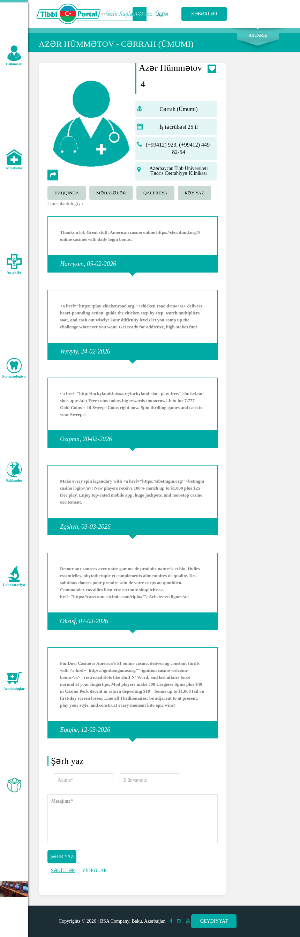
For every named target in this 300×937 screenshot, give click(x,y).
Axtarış (257, 35)
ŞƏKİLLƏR (63, 870)
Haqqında (66, 192)
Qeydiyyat (214, 921)
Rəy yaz (194, 192)
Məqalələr (111, 192)
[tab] (68, 192)
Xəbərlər (204, 13)
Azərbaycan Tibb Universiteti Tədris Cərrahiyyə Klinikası (178, 171)
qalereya (155, 192)
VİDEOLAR (94, 870)
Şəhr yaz (62, 856)
